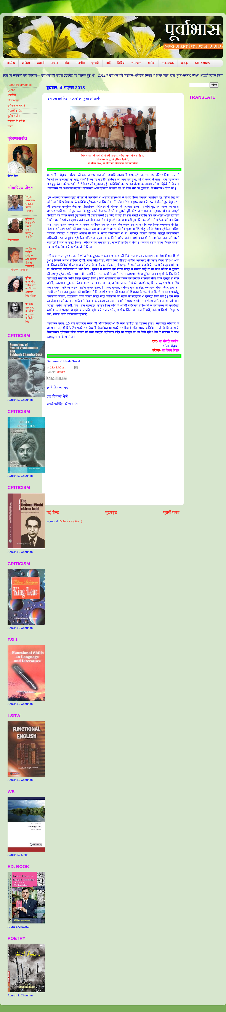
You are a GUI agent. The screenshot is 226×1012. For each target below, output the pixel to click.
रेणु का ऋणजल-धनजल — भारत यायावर (30, 204)
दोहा (67, 63)
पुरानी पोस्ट (171, 512)
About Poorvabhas (20, 84)
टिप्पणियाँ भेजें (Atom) (70, 521)
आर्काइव (12, 95)
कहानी (41, 63)
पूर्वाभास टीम (14, 116)
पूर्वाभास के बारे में (16, 105)
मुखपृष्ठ (11, 90)
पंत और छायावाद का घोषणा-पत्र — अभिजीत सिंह (30, 312)
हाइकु (184, 63)
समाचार (136, 63)
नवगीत (80, 63)
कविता (26, 63)
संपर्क (10, 126)
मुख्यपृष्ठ (111, 512)
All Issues (202, 63)
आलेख (11, 63)
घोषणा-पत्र (13, 100)
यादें (108, 63)
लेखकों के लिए (15, 110)
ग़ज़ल (54, 63)
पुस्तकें (95, 63)
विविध (120, 63)
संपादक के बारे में (16, 121)
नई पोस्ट (52, 512)
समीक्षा (151, 63)
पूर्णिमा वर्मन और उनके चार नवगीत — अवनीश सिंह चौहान (30, 286)
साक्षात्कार (168, 63)
